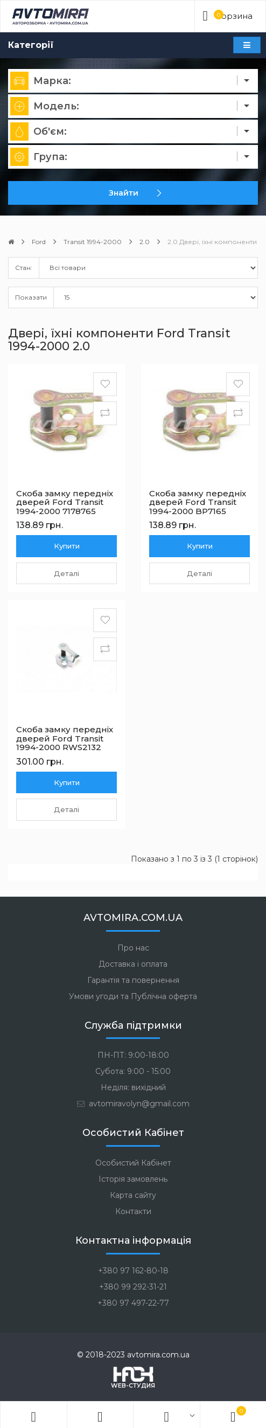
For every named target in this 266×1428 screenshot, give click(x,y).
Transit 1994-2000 (93, 242)
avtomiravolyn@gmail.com (133, 1103)
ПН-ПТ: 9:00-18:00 (133, 1055)
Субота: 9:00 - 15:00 (133, 1071)
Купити (67, 546)
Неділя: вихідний (133, 1087)
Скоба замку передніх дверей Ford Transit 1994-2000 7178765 (64, 502)
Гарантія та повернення (133, 980)
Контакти (133, 1211)
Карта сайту (133, 1195)
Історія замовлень (133, 1179)
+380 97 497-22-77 (133, 1303)
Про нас (133, 948)
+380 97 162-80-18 (133, 1271)
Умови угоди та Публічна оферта (133, 996)
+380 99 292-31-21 (133, 1287)
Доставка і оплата (133, 964)
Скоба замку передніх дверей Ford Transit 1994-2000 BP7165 (197, 502)
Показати (31, 297)
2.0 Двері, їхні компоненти (212, 242)
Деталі (66, 573)
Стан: (23, 268)
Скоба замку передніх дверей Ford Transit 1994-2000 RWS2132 (64, 738)
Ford (39, 242)
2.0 (144, 242)
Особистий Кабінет (133, 1163)
